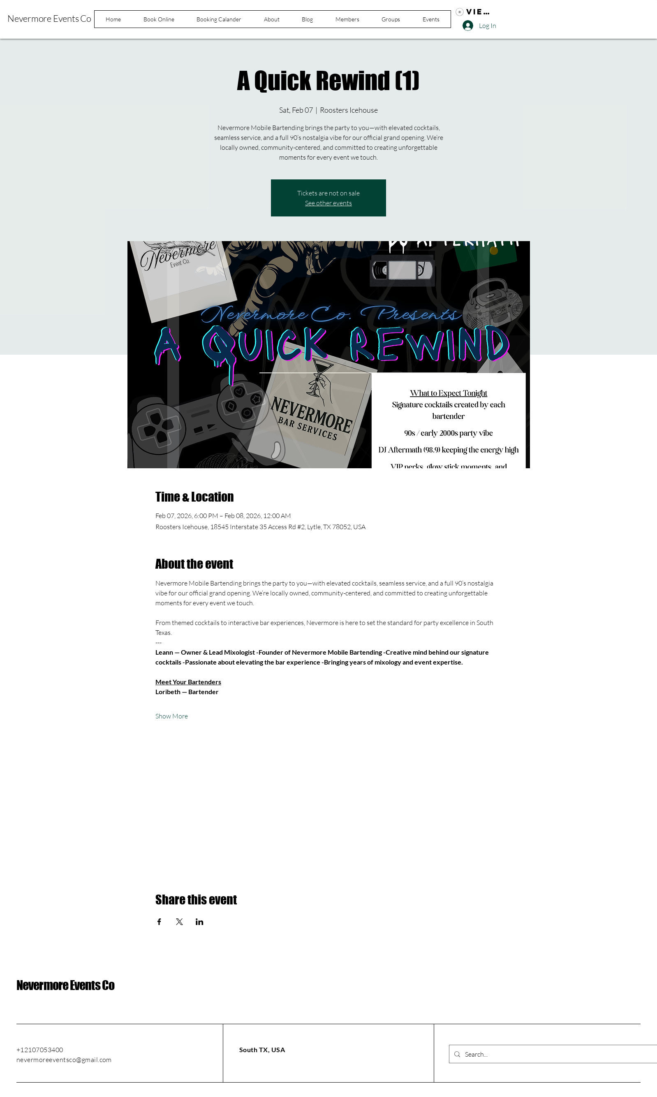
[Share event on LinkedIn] (200, 921)
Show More (171, 716)
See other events (328, 203)
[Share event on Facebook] (159, 921)
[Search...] (556, 1054)
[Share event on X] (179, 921)
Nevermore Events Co (65, 985)
